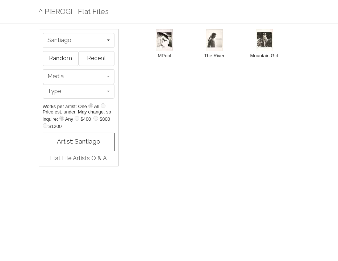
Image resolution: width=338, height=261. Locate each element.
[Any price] (61, 118)
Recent (96, 58)
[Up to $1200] (45, 125)
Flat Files (93, 11)
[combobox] (78, 40)
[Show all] (103, 105)
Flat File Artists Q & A (78, 158)
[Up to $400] (77, 118)
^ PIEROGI (55, 11)
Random (60, 58)
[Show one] (90, 105)
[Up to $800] (95, 118)
